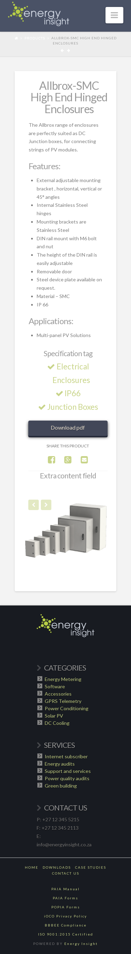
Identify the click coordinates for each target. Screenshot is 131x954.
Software (55, 686)
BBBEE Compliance (66, 925)
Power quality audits (67, 778)
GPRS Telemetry (63, 701)
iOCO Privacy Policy (65, 916)
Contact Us (65, 873)
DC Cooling (57, 723)
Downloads (57, 867)
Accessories (58, 694)
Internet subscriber (66, 756)
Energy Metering (63, 679)
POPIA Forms (65, 907)
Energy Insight (81, 943)
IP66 (69, 393)
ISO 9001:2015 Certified (65, 934)
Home (31, 867)
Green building (61, 786)
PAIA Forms (65, 898)
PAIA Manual (65, 889)
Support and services (68, 771)
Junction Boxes (69, 407)
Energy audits (60, 764)
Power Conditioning (66, 708)
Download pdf (68, 427)
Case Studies (90, 867)
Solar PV (54, 716)
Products (34, 38)
